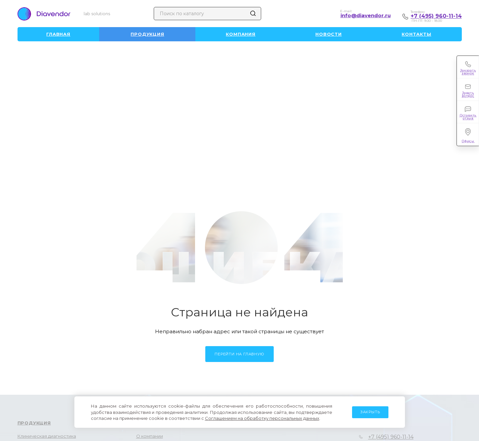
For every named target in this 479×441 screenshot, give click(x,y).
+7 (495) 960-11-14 (436, 16)
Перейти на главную (239, 354)
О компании (149, 436)
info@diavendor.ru (365, 15)
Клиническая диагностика (47, 436)
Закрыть (370, 412)
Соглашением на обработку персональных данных (262, 418)
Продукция (34, 422)
